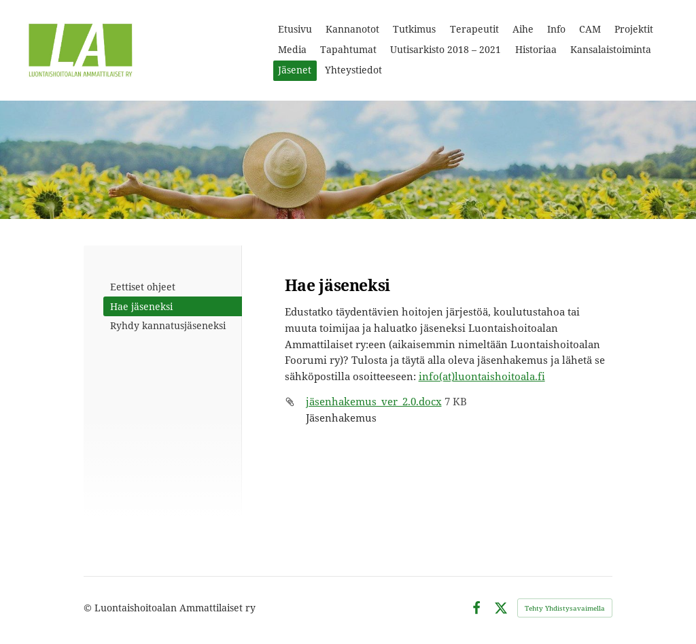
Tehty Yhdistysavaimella (565, 608)
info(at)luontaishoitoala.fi (482, 376)
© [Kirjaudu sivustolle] (89, 607)
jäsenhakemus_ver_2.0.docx (374, 401)
